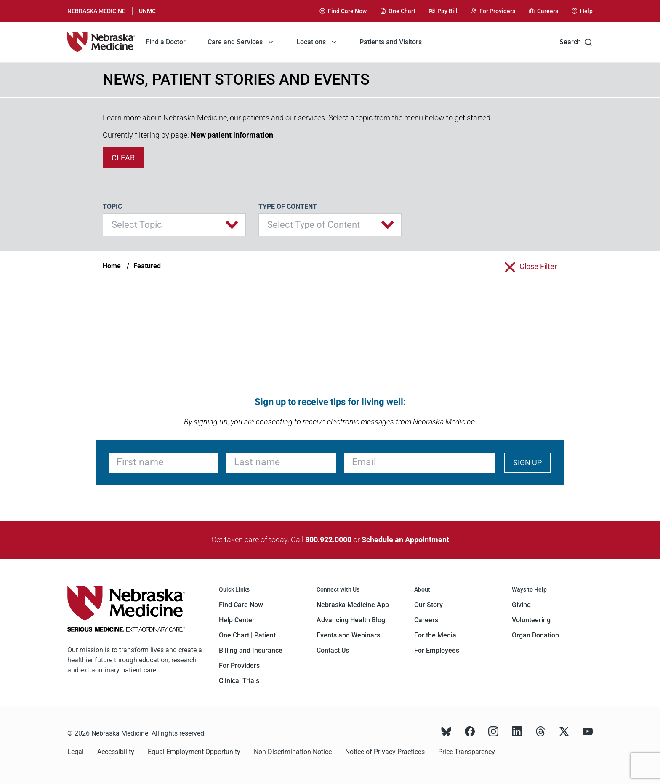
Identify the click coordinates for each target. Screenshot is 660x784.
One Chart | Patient (247, 635)
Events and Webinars (348, 635)
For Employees (436, 650)
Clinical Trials (239, 681)
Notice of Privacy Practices (385, 752)
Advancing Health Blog (351, 620)
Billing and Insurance (250, 650)
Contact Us (333, 650)
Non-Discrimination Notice (293, 752)
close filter (538, 266)
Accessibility (115, 752)
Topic (112, 207)
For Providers (239, 665)
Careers (426, 620)
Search (576, 42)
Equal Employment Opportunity (194, 752)
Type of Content (287, 207)
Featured (147, 266)
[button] (174, 224)
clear (123, 157)
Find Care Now (241, 605)
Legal (75, 752)
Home (112, 266)
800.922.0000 (328, 539)
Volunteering (531, 620)
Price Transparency (466, 752)
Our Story (428, 605)
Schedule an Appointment (405, 539)
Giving (521, 605)
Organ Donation (535, 635)
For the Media (435, 635)
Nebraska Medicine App (353, 605)
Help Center (237, 620)
